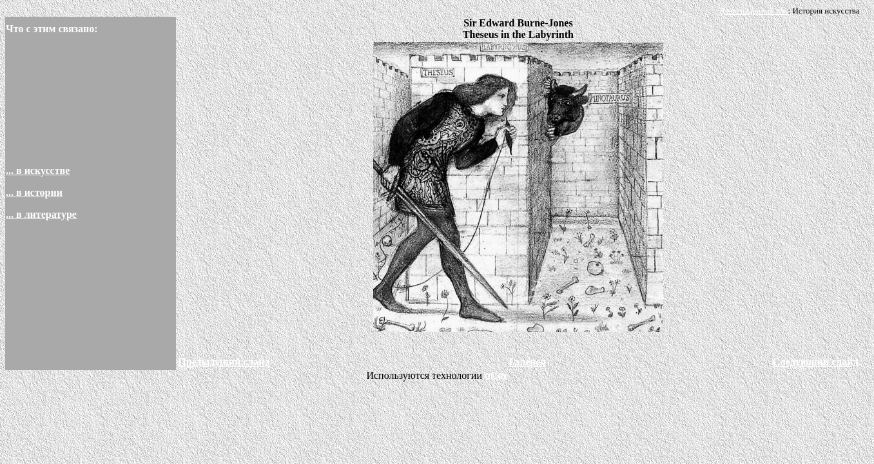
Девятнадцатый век (753, 10)
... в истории (34, 192)
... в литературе (41, 214)
